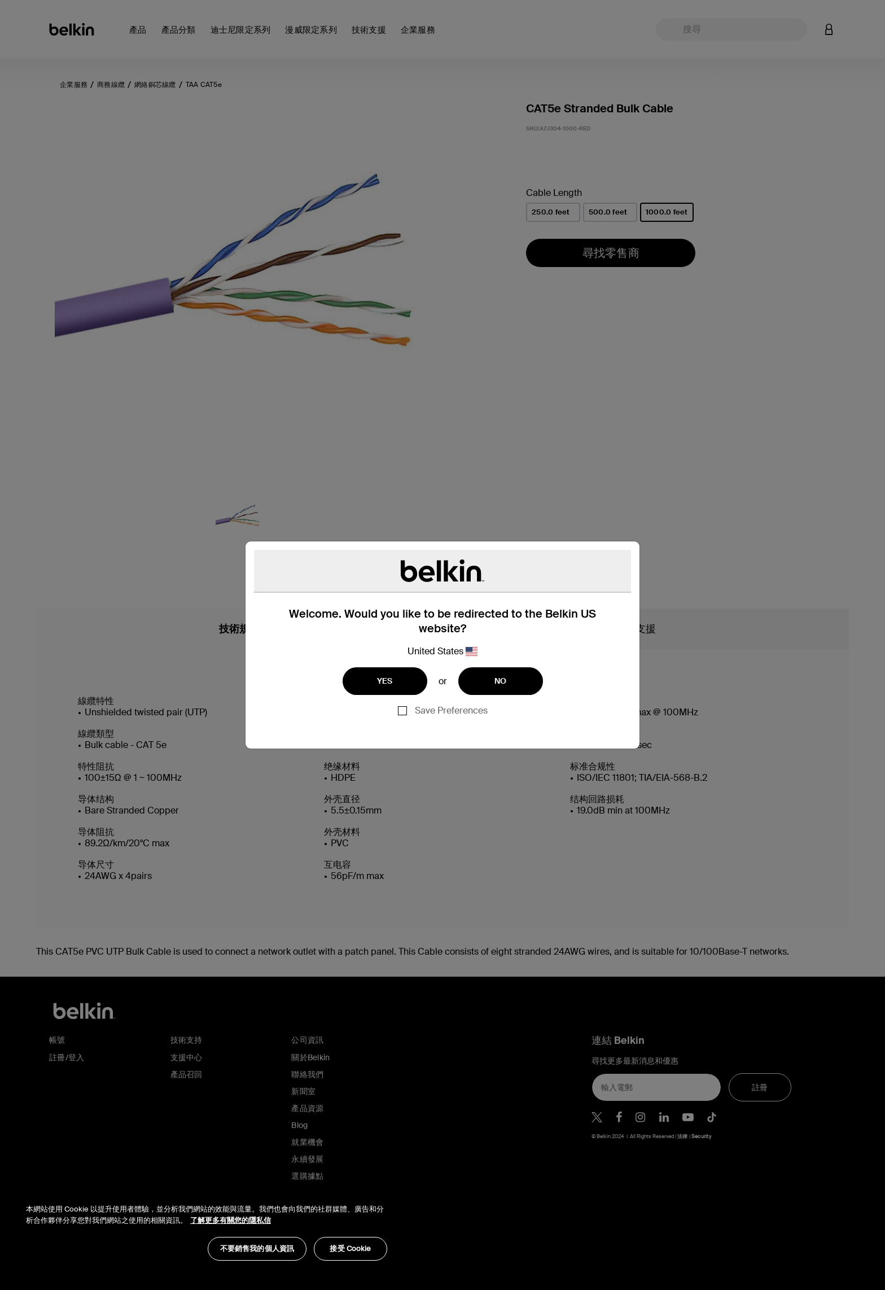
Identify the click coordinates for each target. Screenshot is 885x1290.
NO (500, 681)
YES (385, 681)
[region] (206, 1226)
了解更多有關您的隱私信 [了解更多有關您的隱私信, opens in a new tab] (230, 1220)
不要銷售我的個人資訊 (257, 1248)
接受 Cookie (350, 1248)
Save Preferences (451, 710)
